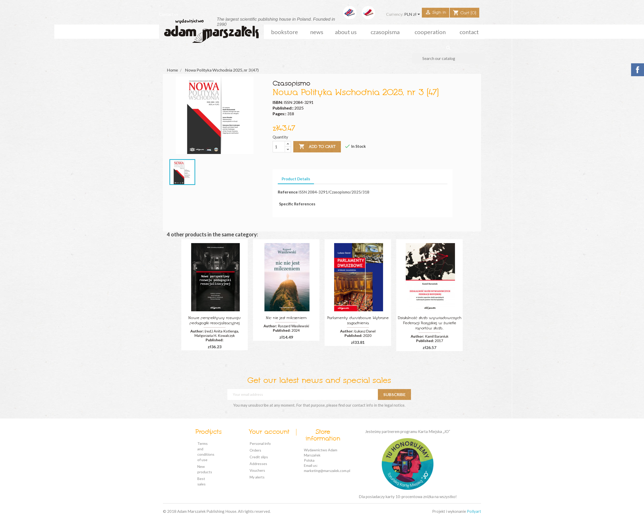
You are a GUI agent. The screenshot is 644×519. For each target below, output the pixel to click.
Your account (269, 432)
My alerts (257, 477)
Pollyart (474, 511)
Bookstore (284, 31)
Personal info (260, 443)
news (316, 31)
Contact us (168, 14)
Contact (469, 31)
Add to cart (317, 146)
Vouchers (257, 470)
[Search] (448, 58)
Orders (255, 450)
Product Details (296, 178)
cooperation (430, 31)
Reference (288, 191)
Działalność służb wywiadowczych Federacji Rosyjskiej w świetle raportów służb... (429, 323)
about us (346, 31)
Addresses (258, 463)
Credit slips (259, 457)
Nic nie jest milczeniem (286, 318)
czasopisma (385, 31)
